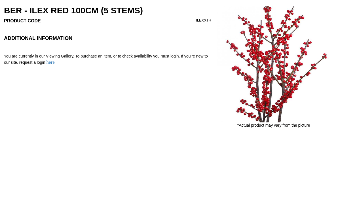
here (50, 62)
